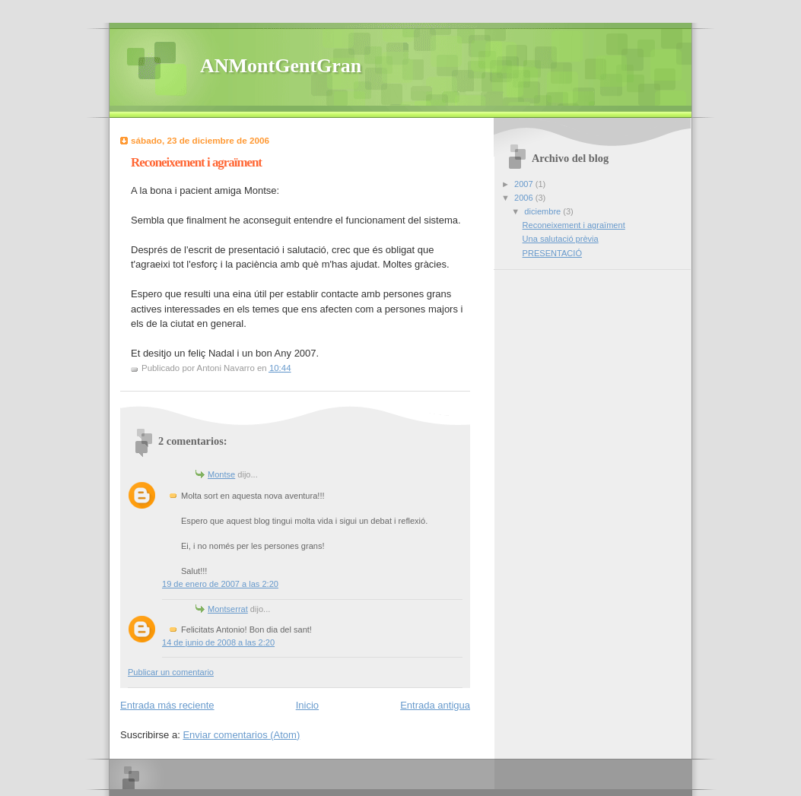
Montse (221, 474)
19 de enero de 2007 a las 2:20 (220, 583)
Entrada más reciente (167, 705)
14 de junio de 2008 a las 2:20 (218, 642)
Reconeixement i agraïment (574, 225)
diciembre (543, 211)
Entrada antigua (435, 705)
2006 (525, 197)
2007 (525, 184)
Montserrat (228, 609)
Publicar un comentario (171, 672)
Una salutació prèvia (561, 238)
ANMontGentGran (280, 66)
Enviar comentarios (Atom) (241, 735)
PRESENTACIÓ (552, 253)
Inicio (307, 705)
